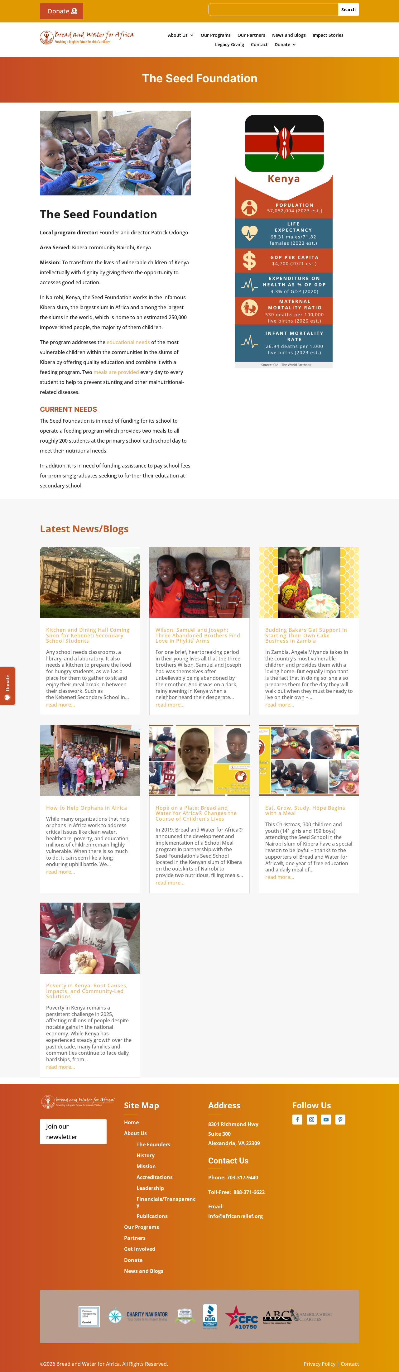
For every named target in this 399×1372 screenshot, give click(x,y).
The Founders (153, 1144)
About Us (178, 35)
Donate (58, 11)
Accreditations (155, 1177)
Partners (135, 1238)
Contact (259, 44)
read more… (60, 704)
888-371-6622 (249, 1192)
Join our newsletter (61, 1131)
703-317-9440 (242, 1177)
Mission (146, 1166)
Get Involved (139, 1248)
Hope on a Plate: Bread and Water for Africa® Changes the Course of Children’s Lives (196, 813)
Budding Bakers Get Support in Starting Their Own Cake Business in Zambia (306, 635)
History (146, 1155)
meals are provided (116, 372)
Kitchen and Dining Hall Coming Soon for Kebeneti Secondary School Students (88, 635)
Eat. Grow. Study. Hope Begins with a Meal (305, 810)
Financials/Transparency (166, 1202)
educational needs (128, 342)
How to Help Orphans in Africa (86, 807)
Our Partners (251, 35)
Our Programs (216, 35)
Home (131, 1122)
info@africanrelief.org (235, 1216)
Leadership (150, 1188)
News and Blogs (289, 35)
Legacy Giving (229, 44)
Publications (152, 1216)
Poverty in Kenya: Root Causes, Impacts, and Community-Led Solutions (87, 991)
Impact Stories (328, 35)
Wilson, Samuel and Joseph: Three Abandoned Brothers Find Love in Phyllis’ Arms (198, 635)
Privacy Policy (319, 1363)
